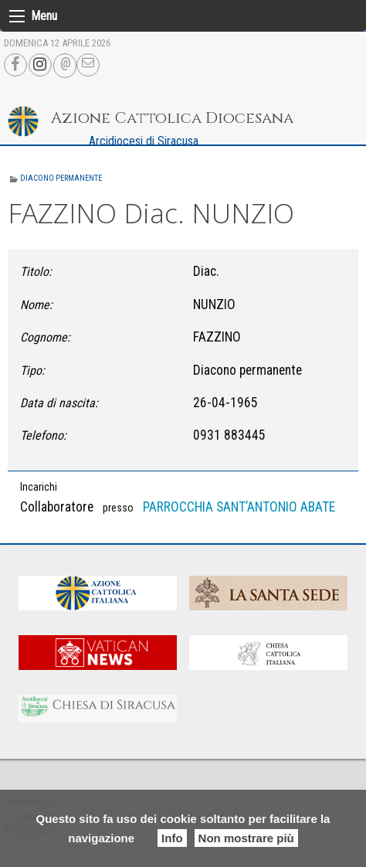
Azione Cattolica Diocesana (172, 117)
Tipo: (32, 370)
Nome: (36, 305)
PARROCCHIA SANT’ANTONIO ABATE (239, 507)
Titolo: (36, 271)
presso (118, 508)
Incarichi (38, 487)
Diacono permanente (61, 178)
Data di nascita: (59, 403)
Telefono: (43, 435)
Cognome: (45, 337)
